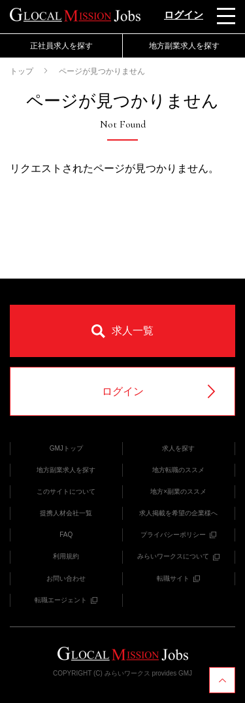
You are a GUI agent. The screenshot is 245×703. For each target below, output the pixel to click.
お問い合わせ (66, 578)
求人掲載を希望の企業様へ (178, 513)
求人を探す (178, 448)
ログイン (183, 15)
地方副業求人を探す (184, 45)
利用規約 (66, 556)
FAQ (66, 534)
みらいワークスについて (178, 556)
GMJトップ (66, 448)
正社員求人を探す (61, 45)
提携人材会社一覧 (66, 513)
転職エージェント (66, 600)
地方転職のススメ (178, 469)
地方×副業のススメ (178, 491)
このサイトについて (66, 491)
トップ (21, 71)
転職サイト (178, 578)
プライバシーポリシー (178, 534)
